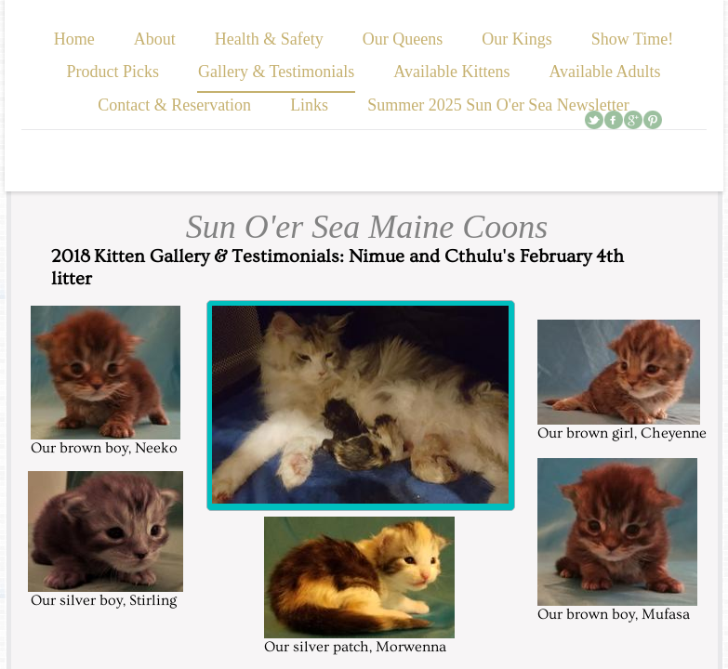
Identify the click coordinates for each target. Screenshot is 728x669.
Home (74, 39)
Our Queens (403, 39)
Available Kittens (451, 71)
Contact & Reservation (174, 105)
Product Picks (112, 71)
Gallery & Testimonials (276, 71)
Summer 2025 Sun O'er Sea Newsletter (498, 105)
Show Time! (632, 39)
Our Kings (517, 39)
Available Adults (604, 71)
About (155, 39)
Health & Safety (269, 39)
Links (309, 105)
